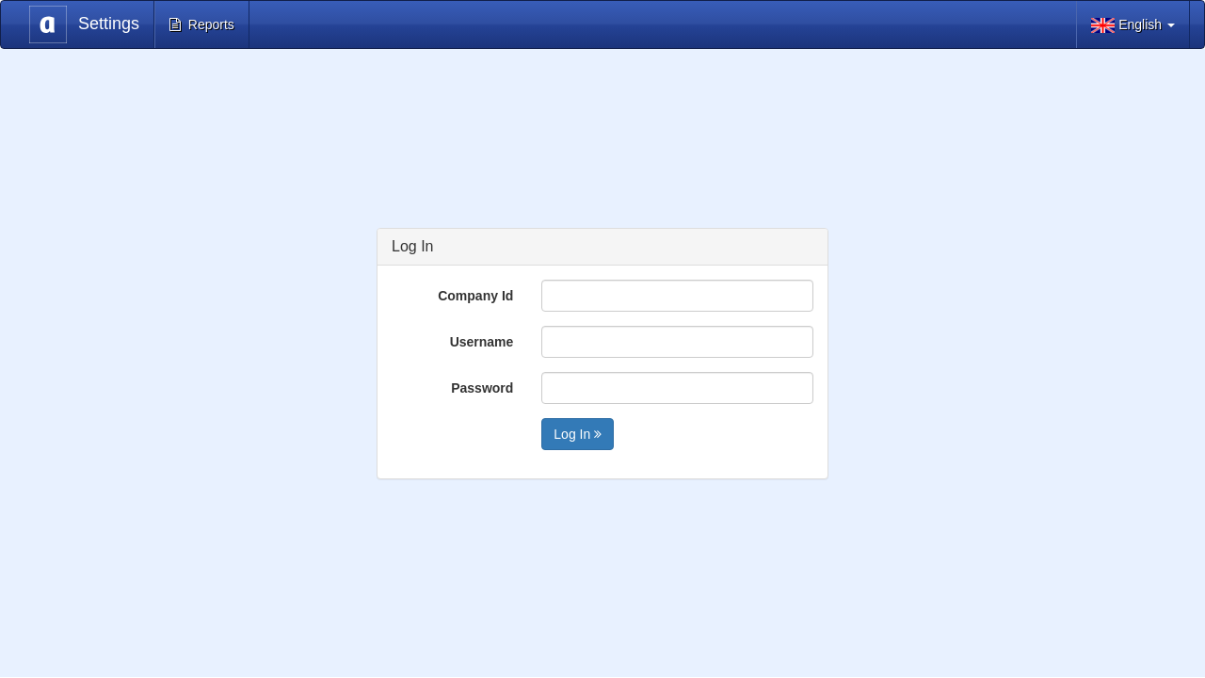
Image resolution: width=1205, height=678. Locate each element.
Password (482, 388)
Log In (578, 434)
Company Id (475, 295)
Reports (201, 24)
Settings (84, 24)
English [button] (1133, 25)
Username (482, 341)
